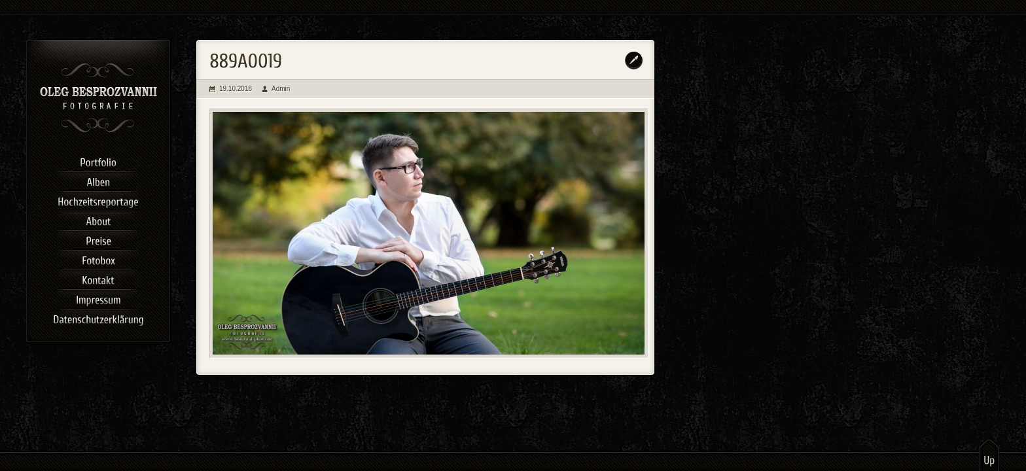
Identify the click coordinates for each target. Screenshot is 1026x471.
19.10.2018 (235, 88)
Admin (281, 88)
